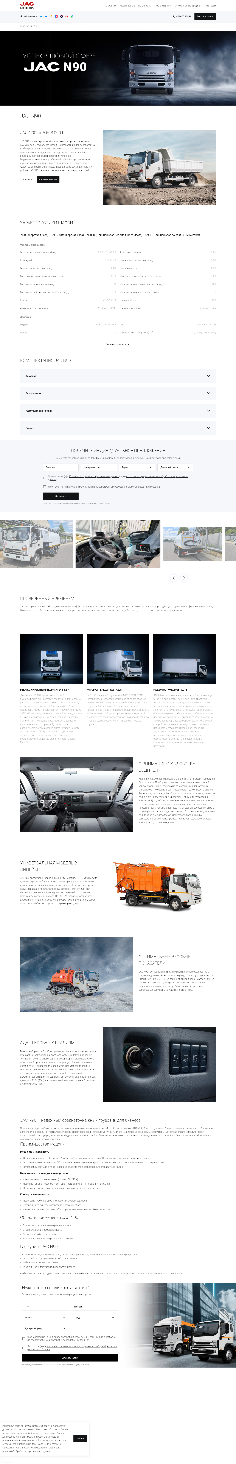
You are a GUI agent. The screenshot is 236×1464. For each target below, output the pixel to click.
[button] (137, 467)
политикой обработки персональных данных (26, 1451)
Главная (24, 26)
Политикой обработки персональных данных (94, 476)
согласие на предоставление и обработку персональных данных (71, 1338)
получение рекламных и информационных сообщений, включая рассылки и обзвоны (114, 486)
